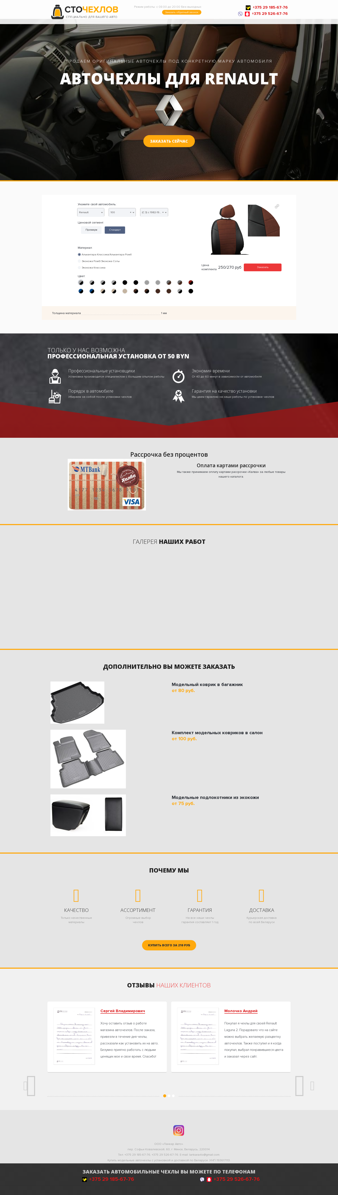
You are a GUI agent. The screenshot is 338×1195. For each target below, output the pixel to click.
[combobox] (90, 212)
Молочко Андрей (241, 1010)
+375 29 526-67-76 (266, 13)
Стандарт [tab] (115, 229)
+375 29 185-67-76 (267, 7)
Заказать (262, 267)
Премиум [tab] (91, 229)
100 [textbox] (121, 212)
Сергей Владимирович (122, 1010)
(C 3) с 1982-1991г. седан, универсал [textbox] (155, 212)
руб (169, 945)
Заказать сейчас (169, 141)
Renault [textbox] (84, 212)
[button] (277, 206)
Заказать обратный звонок (181, 12)
